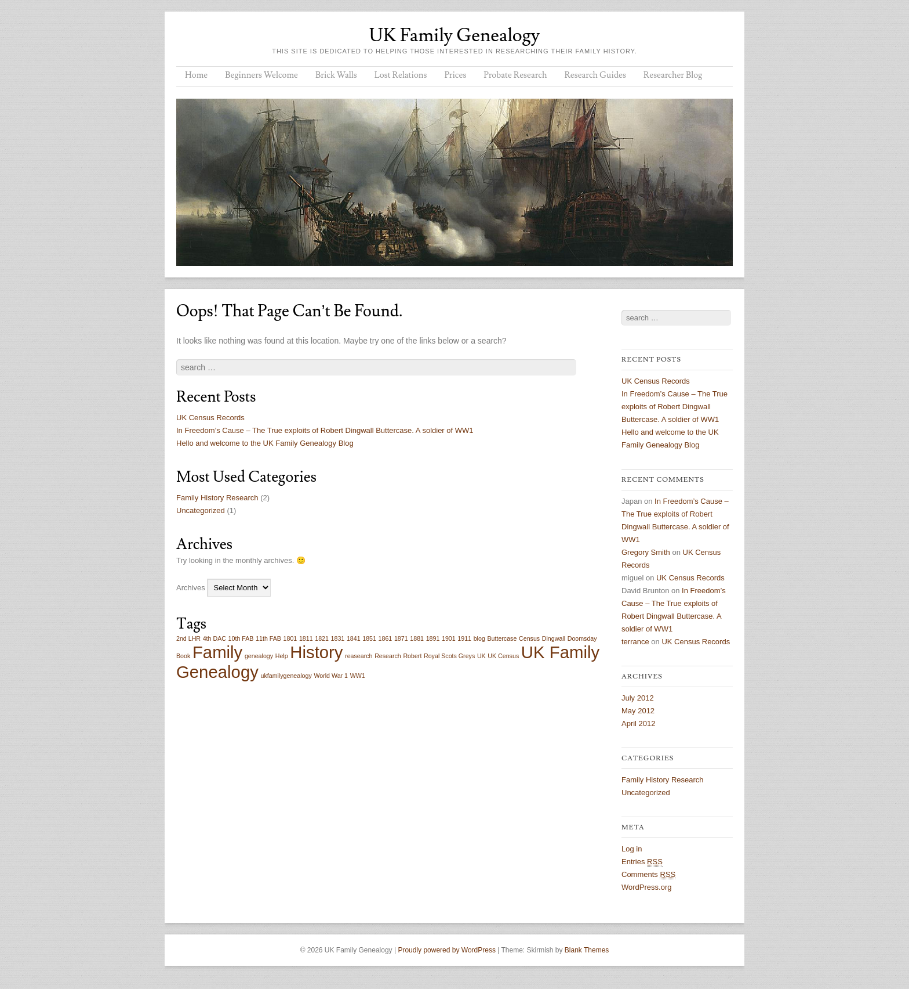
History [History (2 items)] (316, 652)
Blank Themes (587, 950)
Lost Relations (400, 75)
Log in (631, 848)
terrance (635, 641)
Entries (642, 862)
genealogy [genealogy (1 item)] (259, 655)
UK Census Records (210, 417)
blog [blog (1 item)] (479, 638)
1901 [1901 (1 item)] (449, 638)
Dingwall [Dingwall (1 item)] (553, 638)
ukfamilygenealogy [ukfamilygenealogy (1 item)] (285, 675)
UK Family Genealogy (454, 35)
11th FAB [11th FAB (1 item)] (268, 638)
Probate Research (515, 75)
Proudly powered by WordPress (447, 950)
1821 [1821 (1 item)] (322, 638)
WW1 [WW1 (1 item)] (357, 675)
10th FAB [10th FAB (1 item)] (241, 638)
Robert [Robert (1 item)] (412, 655)
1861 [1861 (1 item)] (385, 638)
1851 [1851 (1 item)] (369, 638)
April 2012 (638, 723)
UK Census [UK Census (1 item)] (503, 655)
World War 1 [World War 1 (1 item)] (331, 675)
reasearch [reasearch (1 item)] (358, 655)
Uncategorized (200, 510)
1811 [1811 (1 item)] (306, 638)
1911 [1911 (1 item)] (464, 638)
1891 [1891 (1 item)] (433, 638)
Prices (455, 75)
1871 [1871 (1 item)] (401, 638)
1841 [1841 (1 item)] (354, 638)
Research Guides (595, 75)
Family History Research (217, 497)
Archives (190, 587)
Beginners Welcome (261, 75)
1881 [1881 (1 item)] (417, 638)
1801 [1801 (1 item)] (290, 638)
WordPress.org (646, 887)
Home (196, 75)
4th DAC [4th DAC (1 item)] (214, 638)
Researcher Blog (673, 75)
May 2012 (638, 710)
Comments (648, 874)
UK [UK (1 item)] (481, 655)
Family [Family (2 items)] (217, 652)
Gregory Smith (645, 552)
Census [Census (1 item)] (529, 638)
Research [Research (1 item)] (387, 655)
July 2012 (637, 698)
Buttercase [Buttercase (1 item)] (502, 638)
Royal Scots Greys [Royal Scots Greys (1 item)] (449, 655)
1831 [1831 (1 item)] (338, 638)
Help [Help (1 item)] (281, 655)
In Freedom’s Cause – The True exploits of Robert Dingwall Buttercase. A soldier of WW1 (325, 430)
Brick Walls (336, 75)
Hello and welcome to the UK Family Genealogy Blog (265, 443)
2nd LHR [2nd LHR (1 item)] (188, 638)
